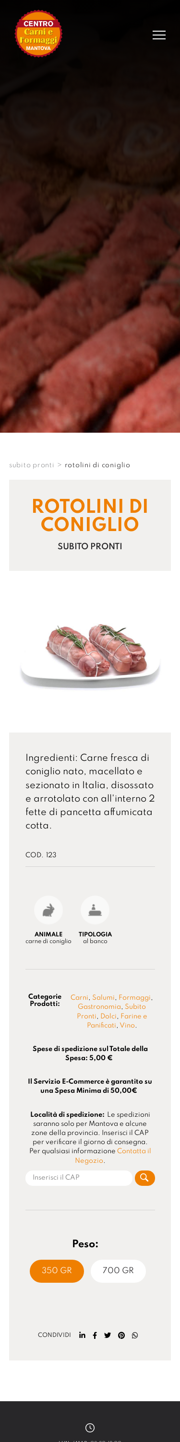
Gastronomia (99, 1007)
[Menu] (159, 35)
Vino (127, 1025)
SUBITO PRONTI (32, 465)
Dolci (108, 1016)
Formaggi (135, 997)
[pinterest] (121, 1335)
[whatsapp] (135, 1335)
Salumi (103, 997)
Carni (79, 997)
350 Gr (57, 1271)
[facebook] (95, 1335)
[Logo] (38, 35)
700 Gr (118, 1271)
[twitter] (107, 1335)
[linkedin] (82, 1335)
